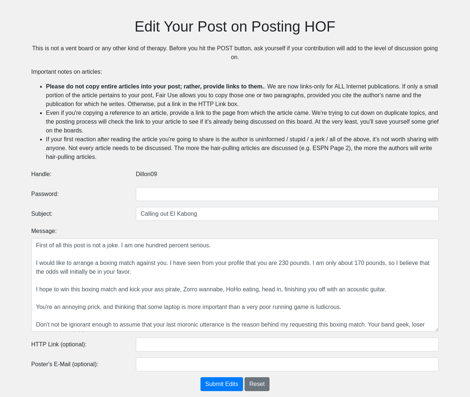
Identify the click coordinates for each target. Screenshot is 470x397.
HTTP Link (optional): (59, 344)
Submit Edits (221, 384)
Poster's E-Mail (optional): (64, 364)
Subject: (42, 214)
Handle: (41, 174)
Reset (257, 384)
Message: (44, 231)
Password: (45, 194)
